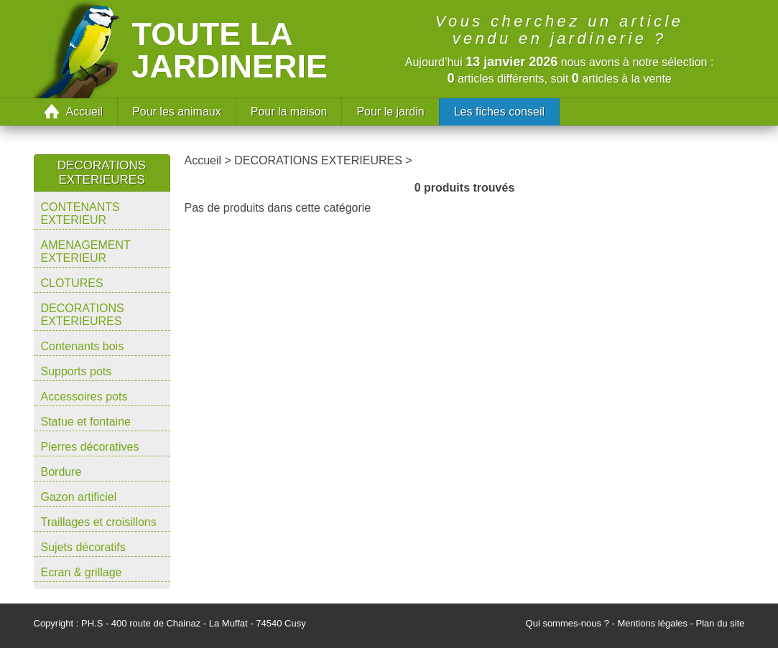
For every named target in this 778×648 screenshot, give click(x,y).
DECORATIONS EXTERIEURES (82, 314)
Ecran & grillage (81, 572)
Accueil (84, 111)
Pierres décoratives (90, 447)
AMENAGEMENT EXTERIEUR (86, 251)
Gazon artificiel (79, 497)
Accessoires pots (84, 396)
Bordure (61, 472)
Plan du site (720, 623)
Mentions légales (652, 623)
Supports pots (76, 371)
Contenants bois (82, 346)
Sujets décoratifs (83, 547)
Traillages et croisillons (99, 522)
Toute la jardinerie (230, 50)
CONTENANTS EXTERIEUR (80, 213)
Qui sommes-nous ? (567, 623)
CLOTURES (72, 283)
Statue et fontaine (86, 421)
